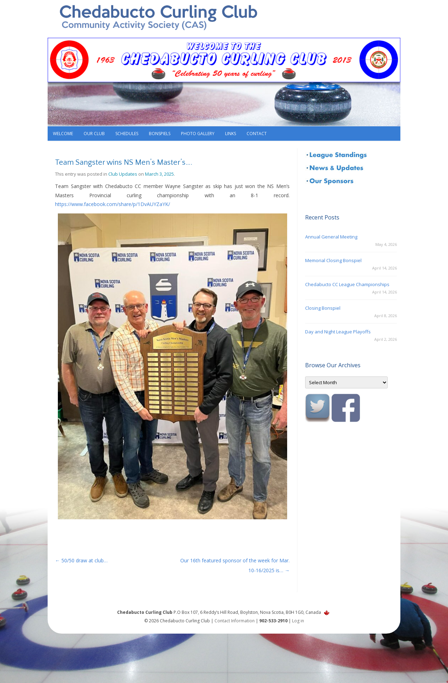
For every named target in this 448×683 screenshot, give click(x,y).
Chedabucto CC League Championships (347, 284)
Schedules (126, 134)
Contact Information (234, 621)
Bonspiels (159, 134)
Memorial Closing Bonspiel (333, 260)
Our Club (94, 134)
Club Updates (122, 174)
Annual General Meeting (331, 237)
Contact (257, 134)
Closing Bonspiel (322, 308)
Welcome (63, 134)
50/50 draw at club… (81, 560)
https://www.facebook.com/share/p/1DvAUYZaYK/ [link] (112, 204)
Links (230, 134)
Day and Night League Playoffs (338, 331)
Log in (298, 621)
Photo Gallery (197, 134)
